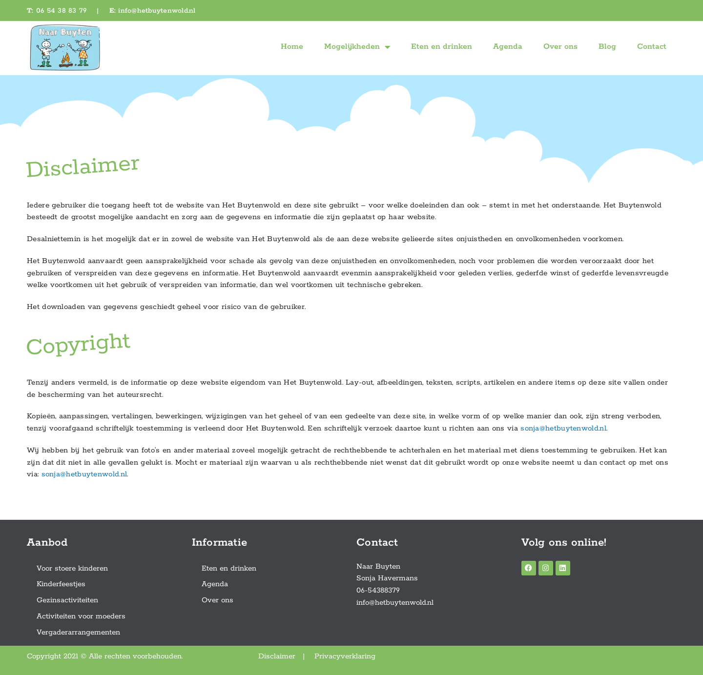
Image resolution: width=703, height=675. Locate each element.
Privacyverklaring (344, 656)
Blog (607, 46)
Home (292, 46)
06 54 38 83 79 (61, 10)
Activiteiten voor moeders (81, 616)
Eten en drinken (441, 46)
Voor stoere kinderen (72, 568)
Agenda (507, 46)
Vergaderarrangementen (78, 632)
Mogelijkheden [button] (357, 47)
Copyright (78, 345)
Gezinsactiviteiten (67, 600)
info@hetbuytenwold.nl (156, 10)
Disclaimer (83, 167)
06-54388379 (378, 590)
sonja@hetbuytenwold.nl (563, 428)
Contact (651, 46)
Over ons (560, 46)
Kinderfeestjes (61, 584)
